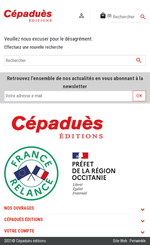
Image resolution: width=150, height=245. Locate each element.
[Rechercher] (131, 17)
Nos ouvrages (19, 208)
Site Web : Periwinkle (129, 241)
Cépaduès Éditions (23, 219)
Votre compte (19, 231)
